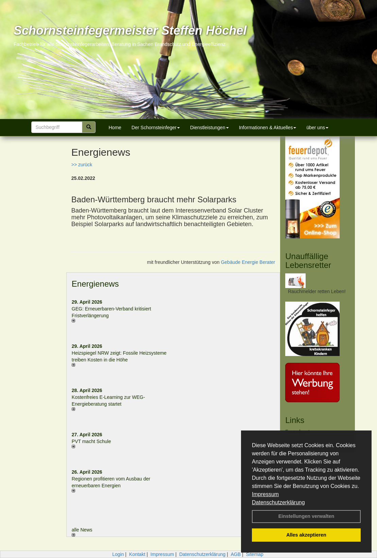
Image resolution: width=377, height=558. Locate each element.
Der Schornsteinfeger (156, 127)
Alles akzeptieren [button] (306, 535)
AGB (236, 554)
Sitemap (254, 554)
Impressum (265, 494)
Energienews (95, 283)
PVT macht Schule (91, 441)
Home (115, 127)
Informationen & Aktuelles (267, 127)
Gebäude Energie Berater (248, 262)
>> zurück (81, 164)
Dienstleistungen (209, 127)
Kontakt (137, 554)
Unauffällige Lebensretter (308, 261)
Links (294, 420)
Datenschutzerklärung (278, 502)
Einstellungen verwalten (306, 516)
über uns (317, 127)
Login (118, 554)
